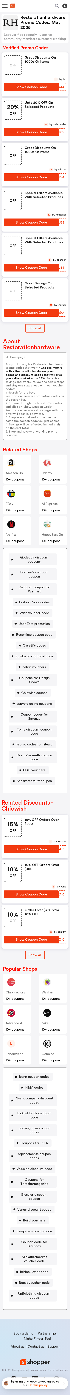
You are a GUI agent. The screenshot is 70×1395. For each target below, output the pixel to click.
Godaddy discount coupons (34, 559)
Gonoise (48, 1054)
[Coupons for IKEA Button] (33, 1143)
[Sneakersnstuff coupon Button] (32, 781)
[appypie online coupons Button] (32, 704)
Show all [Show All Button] (35, 328)
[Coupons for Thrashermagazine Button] (33, 1182)
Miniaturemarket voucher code (34, 1259)
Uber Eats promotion (34, 623)
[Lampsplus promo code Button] (32, 1231)
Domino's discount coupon (34, 574)
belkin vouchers (34, 667)
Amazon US (14, 473)
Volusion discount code (34, 1169)
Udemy (47, 473)
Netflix (11, 534)
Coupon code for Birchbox (34, 1244)
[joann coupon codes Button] (33, 1077)
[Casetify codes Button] (32, 645)
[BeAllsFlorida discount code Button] (33, 1115)
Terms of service (58, 1370)
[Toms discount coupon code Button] (33, 731)
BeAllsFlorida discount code (34, 1115)
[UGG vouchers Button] (33, 770)
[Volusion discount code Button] (32, 1169)
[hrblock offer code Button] (33, 1272)
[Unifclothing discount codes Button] (33, 1296)
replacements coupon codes (34, 1156)
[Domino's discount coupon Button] (33, 574)
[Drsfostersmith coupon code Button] (33, 757)
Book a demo (23, 1333)
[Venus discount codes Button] (33, 1209)
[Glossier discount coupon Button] (33, 1197)
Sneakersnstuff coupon (34, 781)
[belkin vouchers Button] (32, 667)
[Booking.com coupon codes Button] (33, 1130)
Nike (45, 1023)
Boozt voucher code (34, 1282)
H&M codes (34, 1087)
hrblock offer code (34, 1272)
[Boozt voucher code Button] (33, 1283)
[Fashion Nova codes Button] (33, 602)
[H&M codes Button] (33, 1087)
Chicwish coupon (34, 693)
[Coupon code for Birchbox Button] (33, 1244)
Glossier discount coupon (34, 1196)
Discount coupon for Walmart (34, 589)
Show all (35, 955)
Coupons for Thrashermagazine (34, 1181)
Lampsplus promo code (34, 1231)
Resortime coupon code (34, 634)
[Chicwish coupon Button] (33, 693)
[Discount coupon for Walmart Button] (33, 589)
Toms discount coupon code (34, 731)
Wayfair (47, 992)
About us (17, 1346)
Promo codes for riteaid (34, 744)
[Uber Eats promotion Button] (32, 624)
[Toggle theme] (64, 6)
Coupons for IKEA (34, 1143)
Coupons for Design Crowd (34, 680)
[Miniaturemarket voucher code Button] (33, 1259)
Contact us (35, 1346)
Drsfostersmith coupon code (34, 757)
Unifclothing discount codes (34, 1295)
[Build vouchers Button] (33, 1220)
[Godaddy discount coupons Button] (33, 559)
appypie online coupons (34, 703)
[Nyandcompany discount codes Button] (33, 1100)
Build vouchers (34, 1220)
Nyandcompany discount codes (34, 1100)
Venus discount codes (34, 1209)
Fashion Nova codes (34, 602)
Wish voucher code (34, 613)
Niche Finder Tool (37, 1338)
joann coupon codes (34, 1076)
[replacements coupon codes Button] (33, 1156)
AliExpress (50, 503)
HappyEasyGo (52, 534)
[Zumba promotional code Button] (33, 656)
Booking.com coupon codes (34, 1130)
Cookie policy (38, 1385)
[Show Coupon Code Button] (31, 87)
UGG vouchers (34, 770)
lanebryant (14, 1054)
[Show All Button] (35, 955)
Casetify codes (34, 645)
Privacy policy (37, 1370)
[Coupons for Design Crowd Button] (33, 680)
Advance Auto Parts (21, 1023)
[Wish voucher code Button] (32, 613)
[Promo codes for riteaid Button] (33, 744)
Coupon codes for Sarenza (34, 716)
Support (53, 1346)
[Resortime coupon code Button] (33, 635)
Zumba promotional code (34, 656)
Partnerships (47, 1333)
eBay (9, 503)
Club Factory (15, 992)
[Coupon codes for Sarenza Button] (33, 717)
